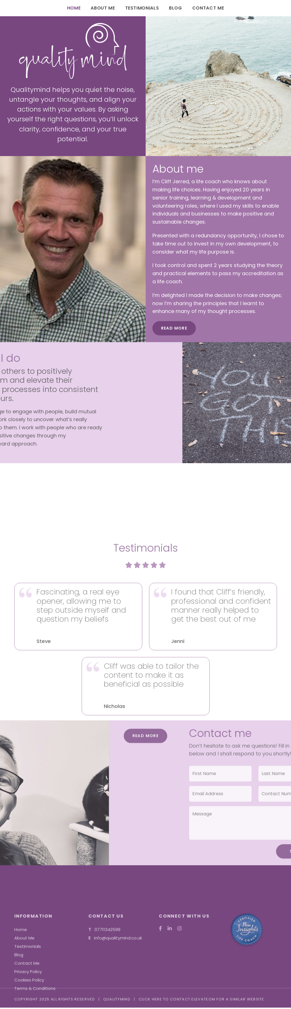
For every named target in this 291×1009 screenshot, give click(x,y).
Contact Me (208, 8)
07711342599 (107, 995)
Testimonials (142, 8)
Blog (175, 8)
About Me (103, 8)
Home (74, 8)
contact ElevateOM (192, 1002)
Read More (174, 328)
